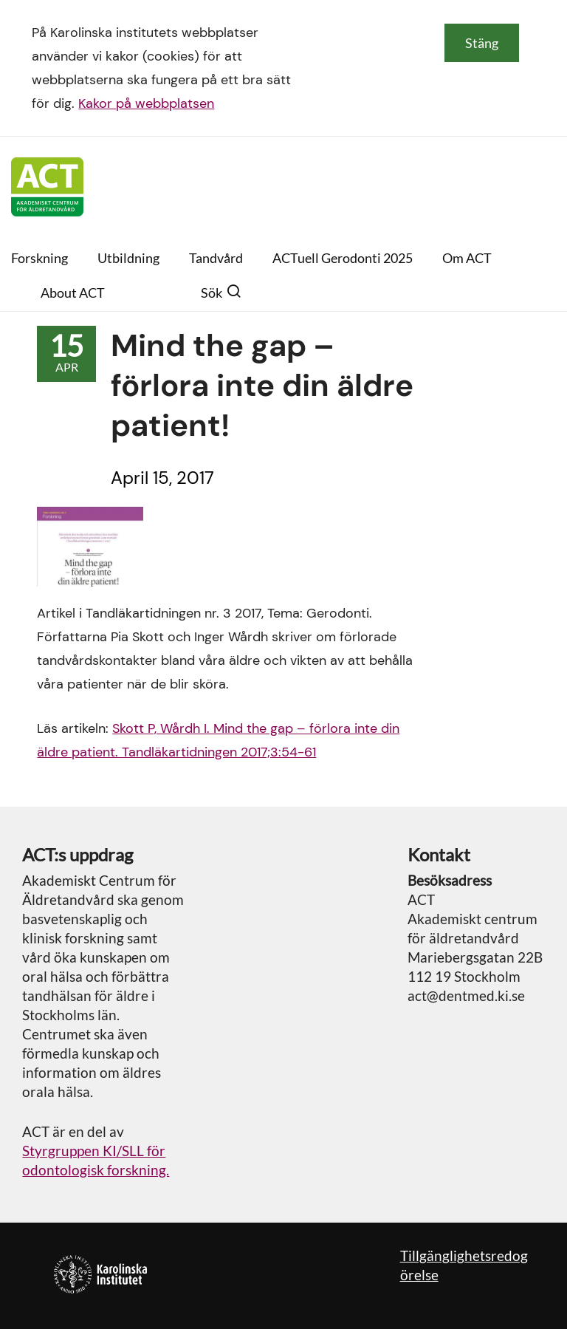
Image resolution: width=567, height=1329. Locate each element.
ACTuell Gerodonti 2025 (342, 258)
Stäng (481, 43)
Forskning (39, 258)
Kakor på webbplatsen (146, 103)
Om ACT (467, 258)
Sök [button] (221, 292)
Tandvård (216, 258)
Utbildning (128, 258)
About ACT (73, 292)
